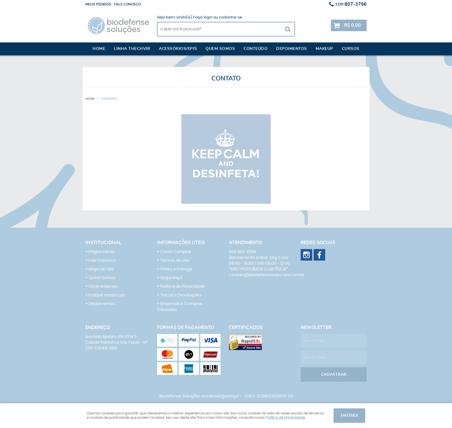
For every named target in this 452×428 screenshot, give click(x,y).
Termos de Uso (174, 261)
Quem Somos (101, 278)
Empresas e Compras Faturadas (179, 307)
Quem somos (220, 49)
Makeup (324, 49)
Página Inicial (101, 252)
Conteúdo (256, 49)
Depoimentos (291, 49)
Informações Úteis (181, 242)
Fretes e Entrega (176, 269)
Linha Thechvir (132, 49)
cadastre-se (230, 17)
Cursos (350, 49)
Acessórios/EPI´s (178, 49)
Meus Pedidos (98, 4)
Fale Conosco (102, 261)
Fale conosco (127, 4)
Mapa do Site (101, 269)
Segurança (171, 278)
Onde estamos (103, 287)
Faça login (202, 17)
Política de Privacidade (182, 287)
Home (99, 49)
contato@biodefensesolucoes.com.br (266, 275)
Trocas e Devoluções (180, 295)
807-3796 (351, 4)
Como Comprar (175, 252)
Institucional (103, 242)
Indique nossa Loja (106, 295)
